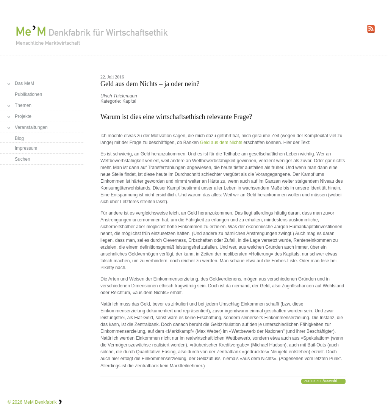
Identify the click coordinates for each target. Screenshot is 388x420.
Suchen (22, 159)
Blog (19, 138)
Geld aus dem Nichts (221, 142)
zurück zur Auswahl (320, 381)
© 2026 (15, 402)
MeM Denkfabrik (39, 402)
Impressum (26, 148)
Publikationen (28, 94)
